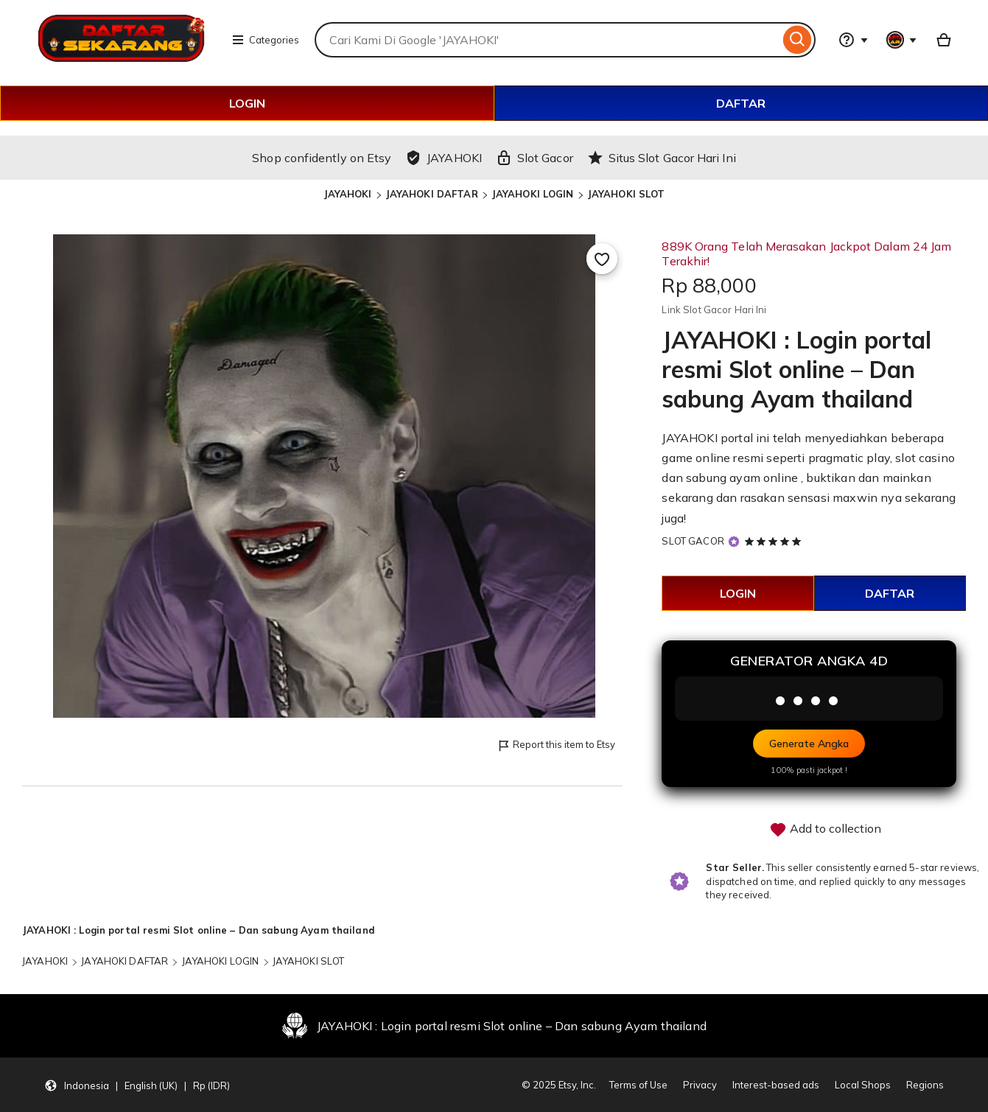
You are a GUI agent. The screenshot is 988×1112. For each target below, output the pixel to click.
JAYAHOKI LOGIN (532, 194)
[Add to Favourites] (601, 258)
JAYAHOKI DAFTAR (431, 194)
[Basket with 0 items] (943, 39)
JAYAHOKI (347, 194)
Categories (265, 39)
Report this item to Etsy (556, 745)
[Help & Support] (853, 39)
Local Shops (863, 1085)
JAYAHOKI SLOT (626, 194)
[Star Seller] (733, 542)
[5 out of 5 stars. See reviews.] (775, 541)
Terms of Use (638, 1085)
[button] (137, 1085)
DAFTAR (740, 103)
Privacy (700, 1085)
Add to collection (825, 830)
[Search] (797, 39)
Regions (925, 1085)
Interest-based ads (775, 1085)
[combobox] (547, 39)
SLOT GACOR (693, 541)
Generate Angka (809, 743)
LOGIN (247, 103)
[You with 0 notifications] (901, 39)
